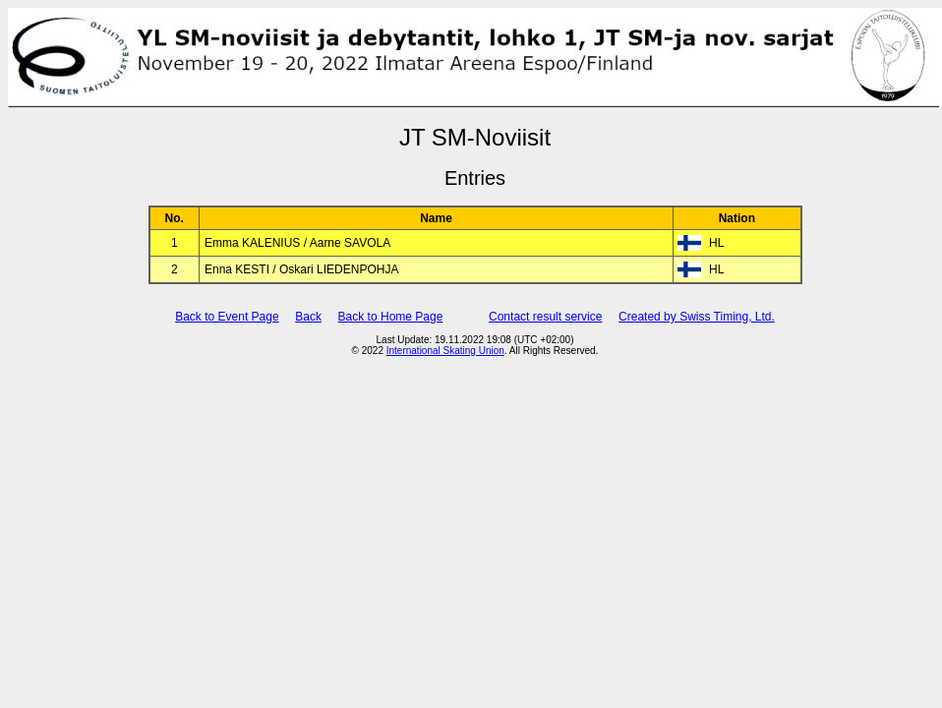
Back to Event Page (226, 317)
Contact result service (545, 317)
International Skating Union (445, 350)
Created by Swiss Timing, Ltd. (696, 317)
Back (308, 317)
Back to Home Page (390, 317)
